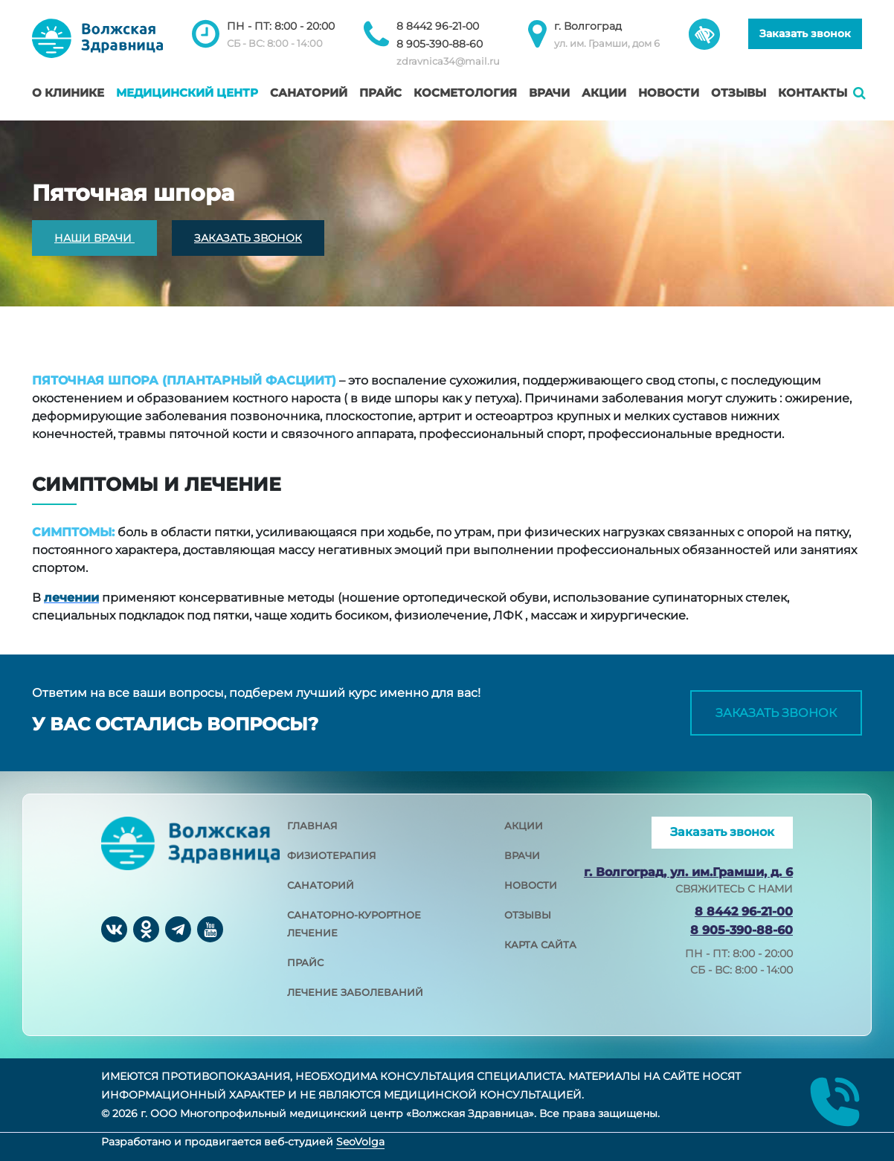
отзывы (527, 915)
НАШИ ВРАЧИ (94, 238)
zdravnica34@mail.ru (448, 61)
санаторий (320, 885)
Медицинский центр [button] (187, 93)
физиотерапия (331, 855)
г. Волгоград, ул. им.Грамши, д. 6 (688, 872)
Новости (668, 93)
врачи (522, 855)
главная (312, 826)
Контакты (812, 93)
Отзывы (738, 93)
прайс (305, 962)
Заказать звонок (805, 33)
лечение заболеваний (355, 992)
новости (530, 885)
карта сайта (540, 945)
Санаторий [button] (308, 93)
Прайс (380, 93)
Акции (604, 93)
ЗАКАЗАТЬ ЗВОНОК (248, 238)
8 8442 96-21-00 (437, 26)
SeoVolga (360, 1141)
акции (523, 826)
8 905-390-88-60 (439, 44)
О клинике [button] (68, 93)
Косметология (465, 93)
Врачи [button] (549, 93)
